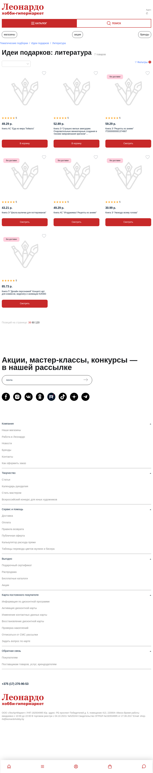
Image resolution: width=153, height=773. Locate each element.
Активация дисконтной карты (19, 608)
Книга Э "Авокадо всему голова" (121, 212)
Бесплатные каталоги (15, 578)
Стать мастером (11, 492)
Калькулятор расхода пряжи (19, 542)
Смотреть (128, 143)
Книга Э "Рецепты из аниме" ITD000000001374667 (119, 129)
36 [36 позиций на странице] (29, 322)
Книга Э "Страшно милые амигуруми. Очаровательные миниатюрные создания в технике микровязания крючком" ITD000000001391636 (75, 131)
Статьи (6, 479)
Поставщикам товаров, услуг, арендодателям (29, 664)
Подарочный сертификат (17, 565)
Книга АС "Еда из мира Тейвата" (18, 128)
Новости (7, 443)
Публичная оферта (13, 535)
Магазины (9, 34)
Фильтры (142, 62)
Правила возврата (13, 529)
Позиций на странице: (15, 322)
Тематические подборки (14, 43)
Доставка (7, 515)
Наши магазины (11, 430)
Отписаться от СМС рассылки (20, 634)
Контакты (7, 456)
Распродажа (9, 571)
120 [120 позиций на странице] (37, 322)
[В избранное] (44, 73)
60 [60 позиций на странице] (33, 322)
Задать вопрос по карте (16, 641)
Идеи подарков (40, 43)
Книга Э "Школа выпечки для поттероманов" (24, 212)
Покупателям (10, 657)
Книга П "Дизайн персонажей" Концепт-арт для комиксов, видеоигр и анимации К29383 (24, 292)
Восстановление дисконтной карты (23, 621)
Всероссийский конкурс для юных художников (29, 499)
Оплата (6, 522)
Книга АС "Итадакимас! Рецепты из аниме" (75, 212)
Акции (77, 34)
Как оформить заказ (14, 463)
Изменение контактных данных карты (24, 614)
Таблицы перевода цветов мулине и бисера (28, 548)
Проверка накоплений (15, 627)
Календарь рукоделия (15, 486)
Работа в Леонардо (13, 436)
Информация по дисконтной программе (26, 601)
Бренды (144, 34)
